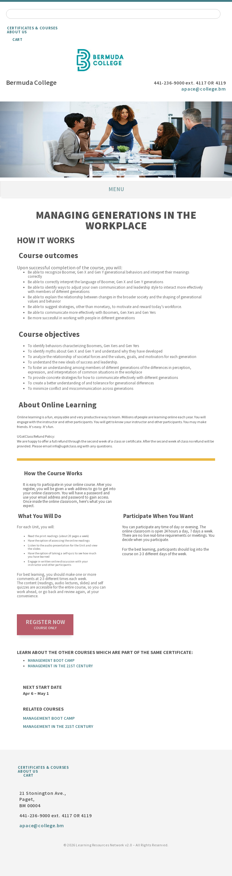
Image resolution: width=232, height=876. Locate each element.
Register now (45, 624)
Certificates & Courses (32, 27)
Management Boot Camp (51, 660)
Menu (116, 189)
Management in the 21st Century (60, 665)
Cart (17, 39)
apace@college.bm (203, 89)
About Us (17, 31)
